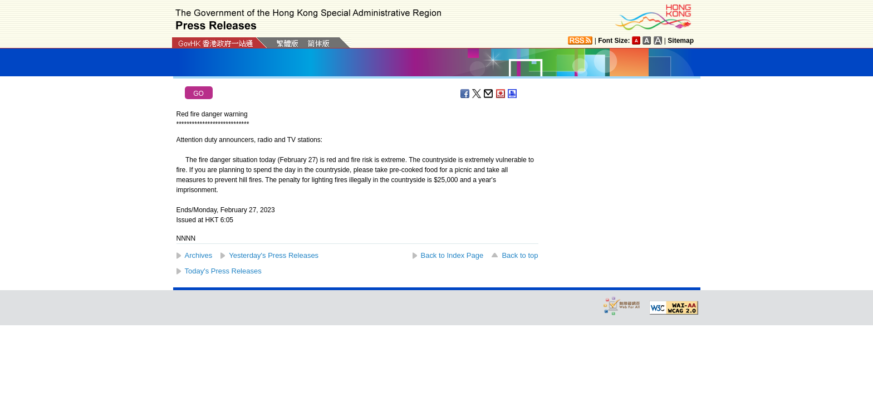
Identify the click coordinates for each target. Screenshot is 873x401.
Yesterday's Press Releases (273, 255)
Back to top (520, 255)
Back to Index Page (452, 255)
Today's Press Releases (223, 271)
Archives (199, 255)
